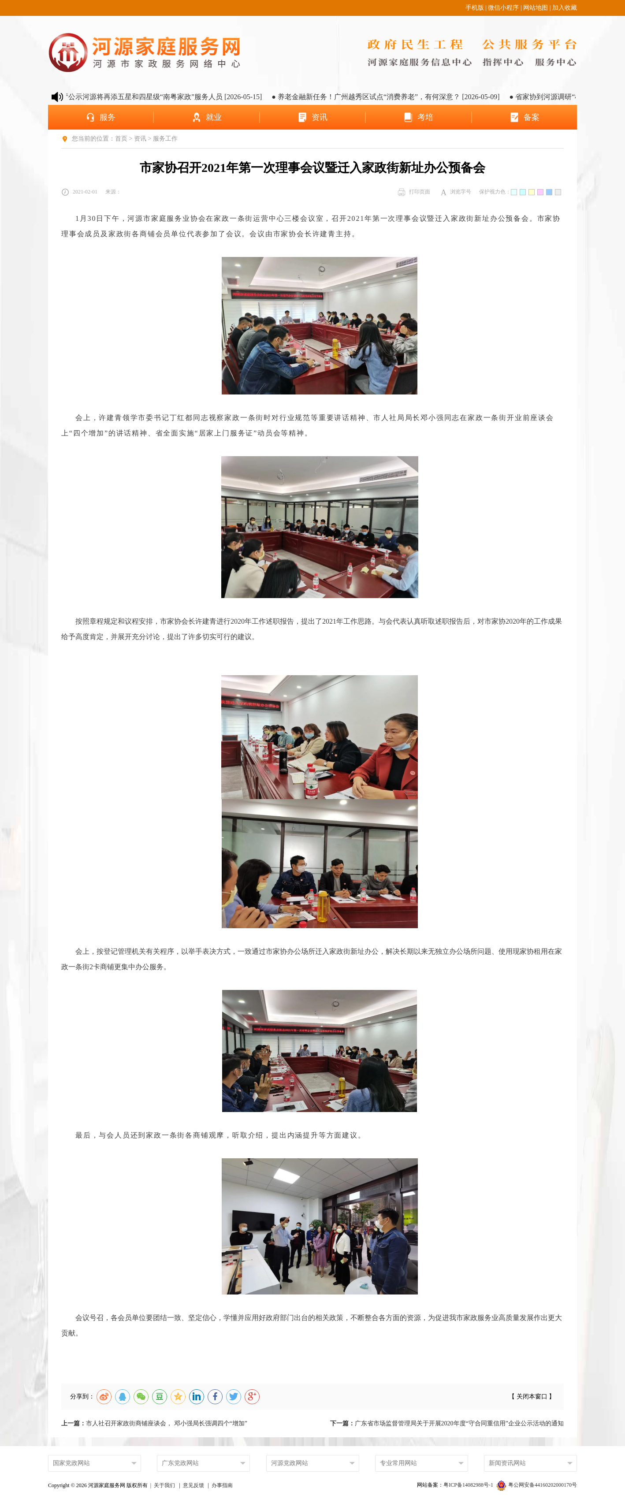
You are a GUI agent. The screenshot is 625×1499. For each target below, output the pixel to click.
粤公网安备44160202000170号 (537, 1485)
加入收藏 (564, 7)
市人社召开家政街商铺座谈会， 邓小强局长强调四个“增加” (154, 1423)
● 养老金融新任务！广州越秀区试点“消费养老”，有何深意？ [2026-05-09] (396, 96)
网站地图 (535, 7)
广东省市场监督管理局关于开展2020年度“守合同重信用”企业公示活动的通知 (447, 1423)
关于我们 (164, 1485)
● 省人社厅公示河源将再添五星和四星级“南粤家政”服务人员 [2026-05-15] (158, 96)
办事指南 (222, 1485)
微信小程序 (503, 7)
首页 (121, 138)
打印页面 (414, 192)
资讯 (140, 138)
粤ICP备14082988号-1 (469, 1485)
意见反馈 (193, 1485)
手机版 (474, 7)
